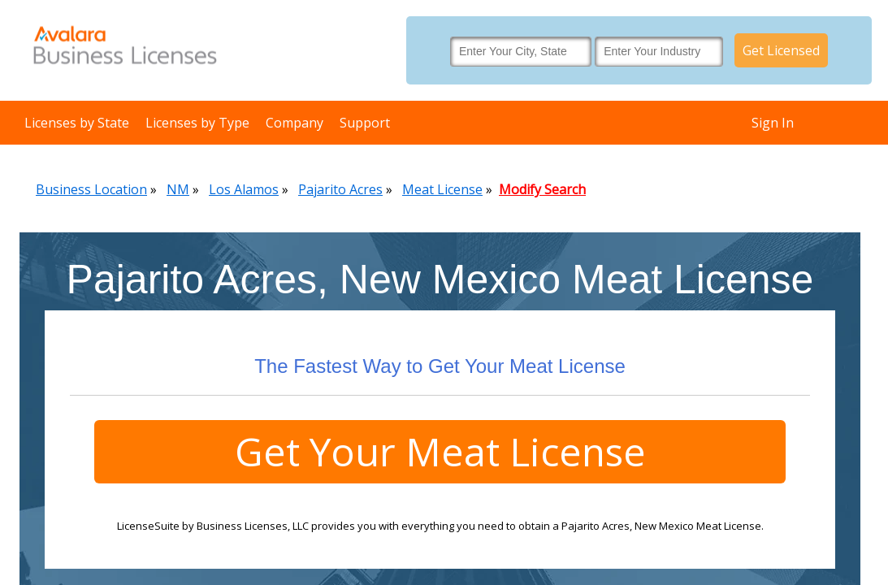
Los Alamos (244, 189)
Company (294, 123)
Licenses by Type (197, 123)
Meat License (442, 189)
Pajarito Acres (340, 189)
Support (365, 123)
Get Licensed (781, 50)
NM (178, 189)
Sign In (773, 123)
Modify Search (542, 189)
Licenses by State (76, 123)
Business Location (91, 189)
